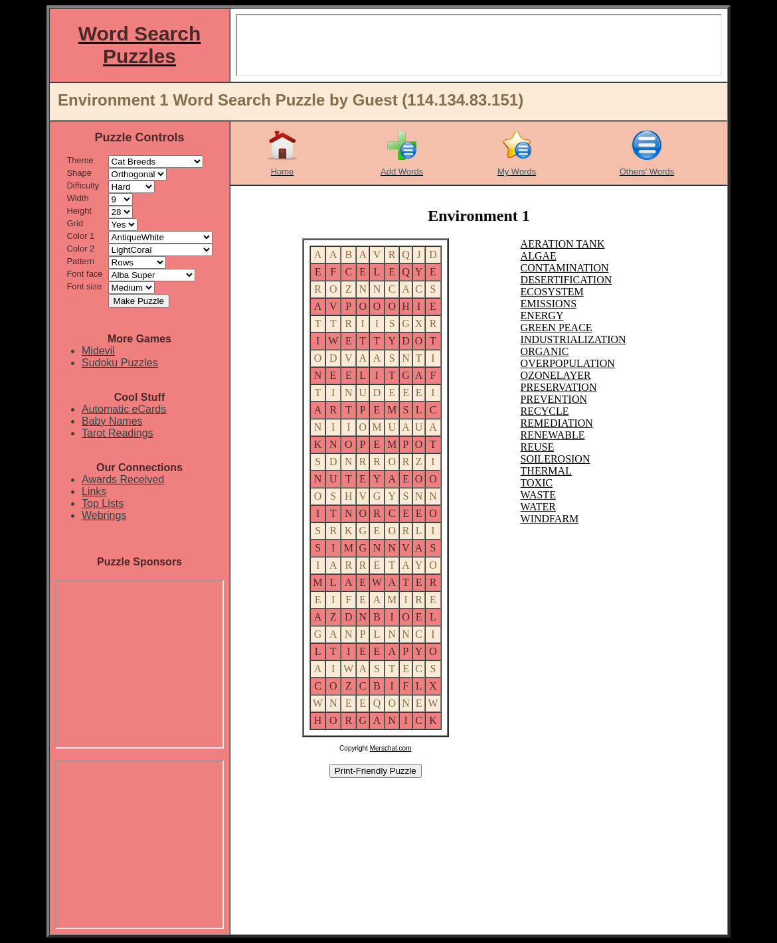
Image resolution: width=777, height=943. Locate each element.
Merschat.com (391, 748)
